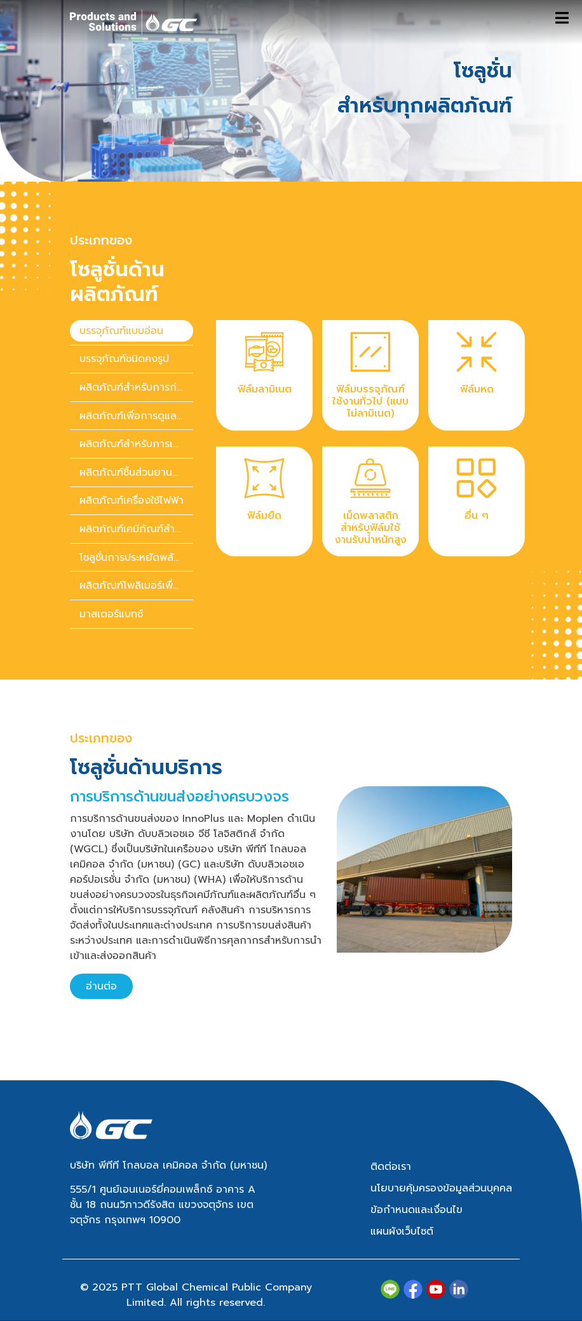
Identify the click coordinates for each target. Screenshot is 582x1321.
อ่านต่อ (101, 986)
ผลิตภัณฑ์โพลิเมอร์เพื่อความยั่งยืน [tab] (136, 585)
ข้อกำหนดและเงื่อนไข (416, 1209)
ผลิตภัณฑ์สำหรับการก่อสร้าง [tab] (136, 387)
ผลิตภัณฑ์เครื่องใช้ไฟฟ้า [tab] (131, 500)
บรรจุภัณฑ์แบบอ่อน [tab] (121, 331)
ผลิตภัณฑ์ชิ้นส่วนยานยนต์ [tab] (136, 472)
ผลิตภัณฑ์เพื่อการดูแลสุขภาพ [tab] (136, 416)
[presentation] (131, 331)
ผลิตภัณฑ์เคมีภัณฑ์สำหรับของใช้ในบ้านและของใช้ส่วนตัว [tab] (136, 529)
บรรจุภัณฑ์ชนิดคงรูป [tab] (124, 358)
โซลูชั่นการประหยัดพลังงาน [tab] (136, 557)
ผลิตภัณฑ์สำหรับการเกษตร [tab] (136, 444)
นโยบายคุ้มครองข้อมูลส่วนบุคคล (441, 1188)
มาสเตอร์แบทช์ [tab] (111, 614)
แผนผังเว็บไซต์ (401, 1231)
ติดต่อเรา (390, 1166)
